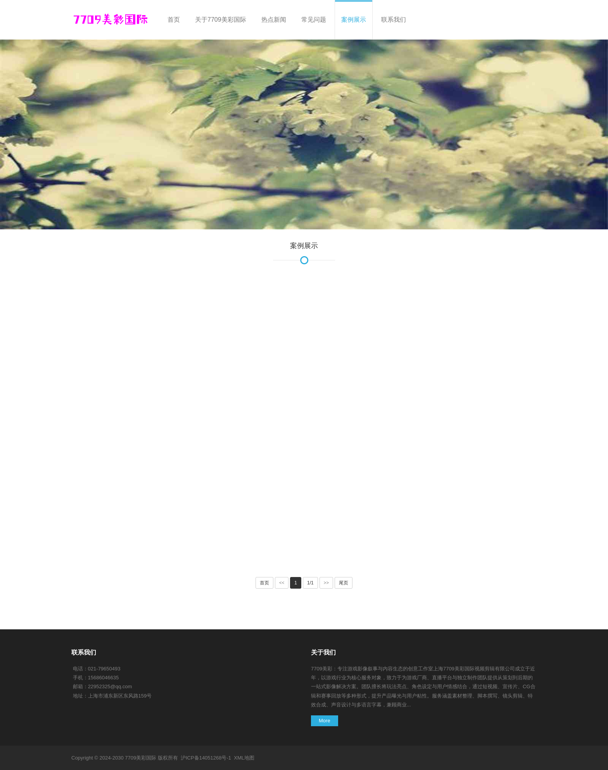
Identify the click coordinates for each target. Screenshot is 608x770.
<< (282, 583)
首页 (264, 583)
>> (326, 583)
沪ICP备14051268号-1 (206, 758)
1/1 (310, 583)
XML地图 (244, 758)
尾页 (343, 583)
